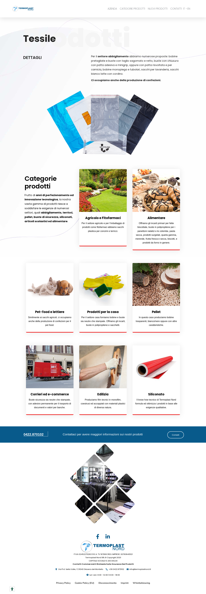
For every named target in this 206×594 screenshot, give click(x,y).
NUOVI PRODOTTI (157, 8)
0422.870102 (34, 434)
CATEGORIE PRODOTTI (132, 8)
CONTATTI (176, 8)
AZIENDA (112, 8)
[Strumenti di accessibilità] (12, 589)
